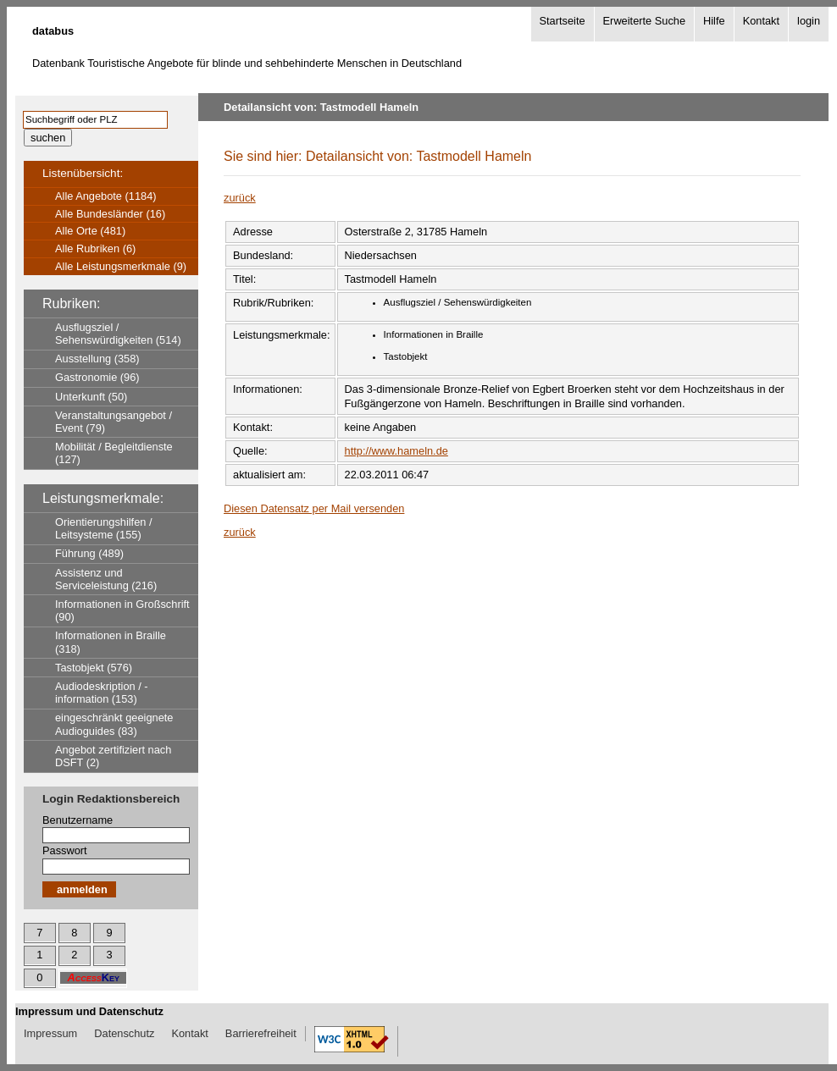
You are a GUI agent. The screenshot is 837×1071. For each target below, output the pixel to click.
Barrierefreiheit (261, 1033)
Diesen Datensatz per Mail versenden (314, 508)
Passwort (64, 850)
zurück (240, 197)
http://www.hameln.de (396, 450)
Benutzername (77, 820)
